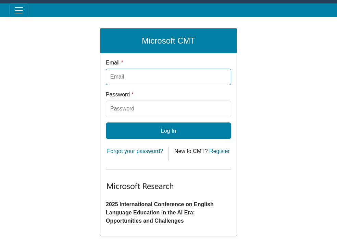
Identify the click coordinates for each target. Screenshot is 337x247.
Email (114, 63)
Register (219, 151)
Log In (168, 131)
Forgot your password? (135, 151)
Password (120, 94)
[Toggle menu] (18, 10)
